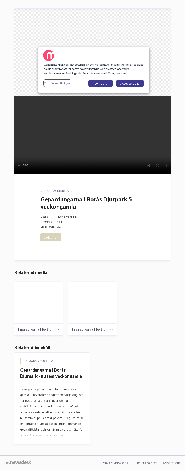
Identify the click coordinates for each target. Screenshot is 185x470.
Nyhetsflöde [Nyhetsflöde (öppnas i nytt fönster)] (172, 463)
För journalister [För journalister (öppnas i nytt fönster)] (146, 463)
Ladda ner (51, 237)
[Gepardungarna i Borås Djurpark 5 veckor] (92, 303)
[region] (93, 70)
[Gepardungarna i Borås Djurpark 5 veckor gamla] (38, 303)
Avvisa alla (101, 83)
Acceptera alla (130, 83)
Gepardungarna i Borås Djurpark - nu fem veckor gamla (51, 373)
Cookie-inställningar (57, 83)
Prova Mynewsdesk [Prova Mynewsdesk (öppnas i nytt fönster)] (116, 463)
